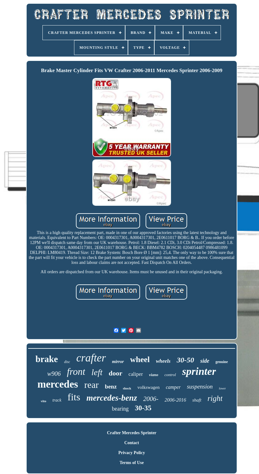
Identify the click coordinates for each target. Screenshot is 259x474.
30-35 (143, 408)
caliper (136, 374)
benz (111, 386)
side (204, 361)
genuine (221, 362)
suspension (200, 386)
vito (43, 401)
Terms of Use (132, 462)
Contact (131, 442)
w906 (54, 373)
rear (91, 385)
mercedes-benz (111, 398)
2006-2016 (175, 400)
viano (153, 374)
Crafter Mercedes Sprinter (131, 432)
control (170, 374)
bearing (120, 409)
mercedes (57, 384)
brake (46, 359)
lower (222, 388)
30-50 (185, 360)
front (76, 371)
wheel (140, 359)
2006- (150, 399)
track (56, 400)
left (97, 372)
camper (173, 387)
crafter (91, 358)
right (215, 398)
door (115, 373)
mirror (118, 361)
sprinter (199, 371)
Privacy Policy (131, 452)
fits (74, 397)
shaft (196, 400)
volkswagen (149, 387)
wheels (163, 361)
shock (127, 388)
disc (67, 362)
